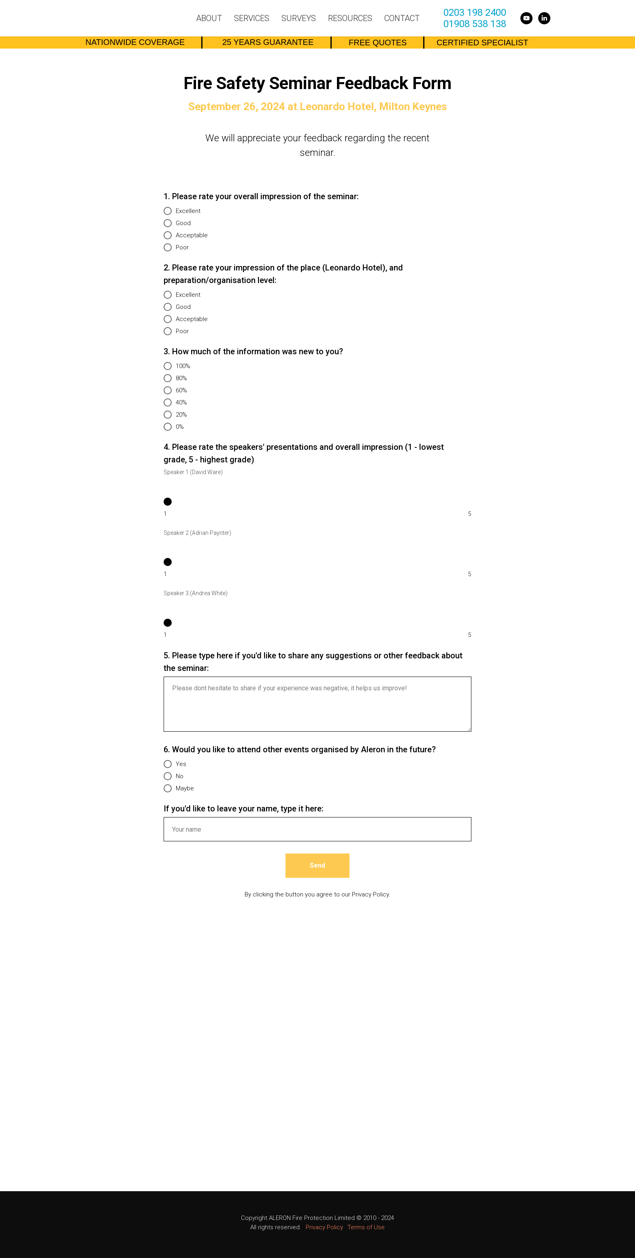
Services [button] (251, 18)
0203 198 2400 (474, 12)
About (209, 18)
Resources (350, 18)
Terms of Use (366, 1227)
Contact (402, 18)
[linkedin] (544, 18)
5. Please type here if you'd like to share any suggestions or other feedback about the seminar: (313, 662)
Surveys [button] (298, 18)
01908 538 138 (474, 24)
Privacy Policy (324, 1227)
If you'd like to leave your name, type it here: (244, 808)
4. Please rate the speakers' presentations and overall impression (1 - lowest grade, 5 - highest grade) (304, 453)
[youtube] (526, 18)
